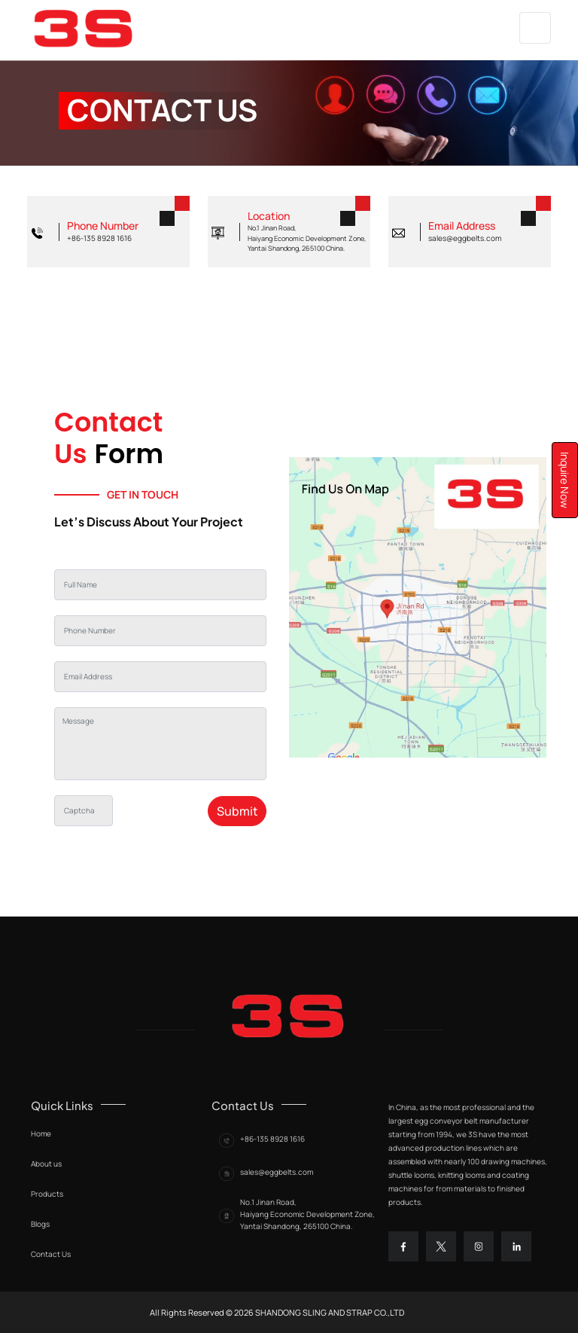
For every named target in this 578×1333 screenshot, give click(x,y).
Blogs (40, 1224)
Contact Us (51, 1254)
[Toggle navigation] (535, 28)
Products (47, 1193)
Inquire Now (565, 480)
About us (46, 1163)
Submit (237, 811)
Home (41, 1133)
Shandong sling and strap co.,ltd (329, 1312)
